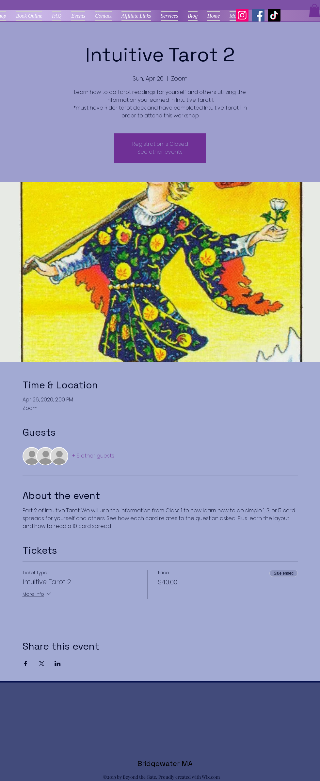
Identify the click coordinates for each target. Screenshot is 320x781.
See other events (160, 152)
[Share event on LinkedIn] (58, 663)
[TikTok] (274, 15)
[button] (314, 10)
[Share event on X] (42, 663)
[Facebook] (258, 15)
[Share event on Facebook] (26, 663)
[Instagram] (242, 15)
